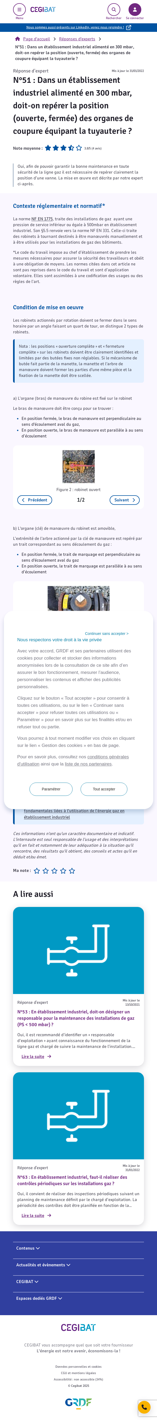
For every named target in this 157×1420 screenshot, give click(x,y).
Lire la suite (36, 1057)
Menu (19, 11)
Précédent (34, 500)
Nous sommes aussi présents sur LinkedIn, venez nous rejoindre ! (75, 27)
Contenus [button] (28, 1248)
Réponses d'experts (77, 39)
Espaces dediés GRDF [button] (39, 1298)
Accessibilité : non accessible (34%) (78, 1379)
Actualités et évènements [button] (43, 1265)
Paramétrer (51, 789)
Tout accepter (104, 789)
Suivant (124, 500)
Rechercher (114, 11)
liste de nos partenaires (88, 764)
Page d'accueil (32, 39)
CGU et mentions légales (78, 1373)
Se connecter (135, 11)
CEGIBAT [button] (27, 1282)
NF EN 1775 (42, 219)
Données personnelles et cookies (78, 1367)
